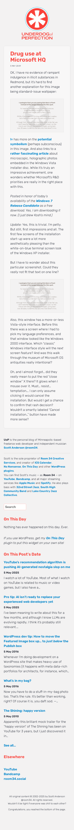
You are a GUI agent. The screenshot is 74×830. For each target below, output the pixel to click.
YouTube (9, 479)
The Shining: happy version (24, 711)
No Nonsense (12, 466)
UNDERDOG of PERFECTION (37, 19)
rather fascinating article (29, 153)
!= (11, 139)
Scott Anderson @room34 (20, 447)
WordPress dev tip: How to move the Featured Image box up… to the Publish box (36, 641)
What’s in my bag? (17, 681)
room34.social (15, 779)
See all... (10, 745)
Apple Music (27, 482)
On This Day (30, 466)
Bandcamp (23, 479)
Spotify (46, 482)
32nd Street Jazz (27, 487)
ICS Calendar (43, 462)
